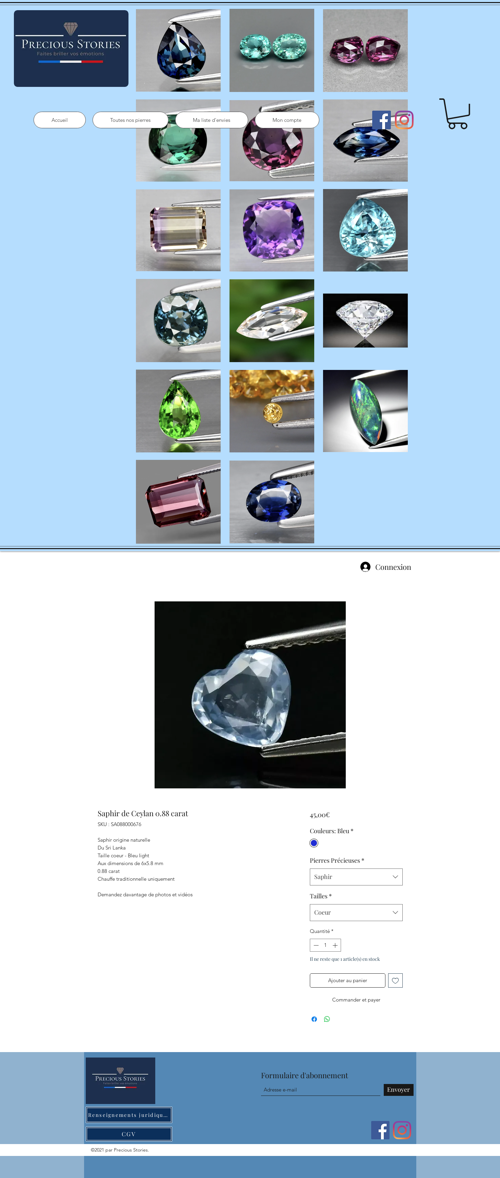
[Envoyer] (399, 1090)
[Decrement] (315, 945)
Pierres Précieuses (337, 860)
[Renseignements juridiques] (129, 1115)
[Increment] (335, 945)
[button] (457, 113)
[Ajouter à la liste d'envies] (395, 980)
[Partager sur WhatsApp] (327, 1019)
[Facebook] (381, 120)
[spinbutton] (325, 945)
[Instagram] (404, 120)
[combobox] (356, 876)
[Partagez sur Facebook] (314, 1019)
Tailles (321, 896)
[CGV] (129, 1134)
